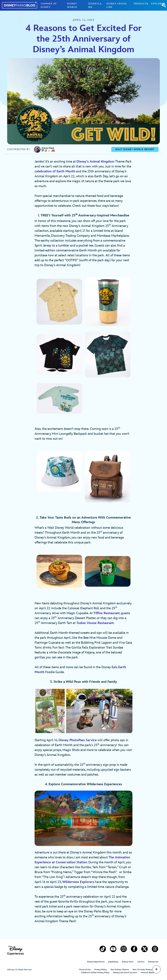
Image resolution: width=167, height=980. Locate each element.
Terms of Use (85, 969)
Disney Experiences (96, 962)
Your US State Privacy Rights (145, 969)
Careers (140, 962)
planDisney (113, 962)
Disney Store (128, 962)
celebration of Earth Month (55, 171)
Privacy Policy (100, 969)
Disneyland (95, 5)
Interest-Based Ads (149, 972)
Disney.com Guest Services (125, 972)
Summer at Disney (49, 5)
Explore (157, 3)
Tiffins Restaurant (106, 613)
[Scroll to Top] (156, 969)
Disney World (72, 5)
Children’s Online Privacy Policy (95, 972)
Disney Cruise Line (116, 5)
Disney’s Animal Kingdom (95, 162)
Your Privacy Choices (119, 969)
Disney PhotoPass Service (78, 740)
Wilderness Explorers (78, 882)
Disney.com (153, 962)
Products (141, 3)
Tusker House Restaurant (95, 623)
